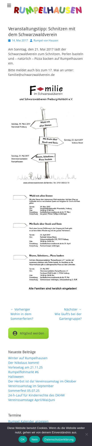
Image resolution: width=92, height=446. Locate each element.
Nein (35, 439)
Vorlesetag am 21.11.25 (25, 367)
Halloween (16, 377)
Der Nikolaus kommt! (23, 363)
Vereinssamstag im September (31, 386)
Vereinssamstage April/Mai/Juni (31, 400)
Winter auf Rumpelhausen (28, 358)
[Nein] (86, 434)
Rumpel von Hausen (46, 40)
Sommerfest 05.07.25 (24, 390)
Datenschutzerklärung (59, 439)
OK (23, 439)
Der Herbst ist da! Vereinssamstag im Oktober (42, 381)
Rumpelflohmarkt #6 (23, 372)
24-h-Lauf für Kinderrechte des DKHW (36, 395)
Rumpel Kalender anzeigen (28, 421)
